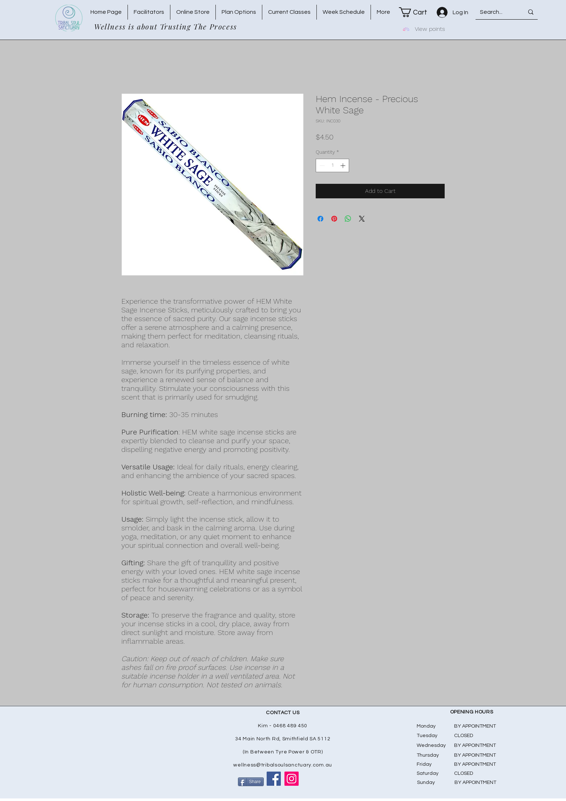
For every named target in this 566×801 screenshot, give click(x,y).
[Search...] (494, 12)
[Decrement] (321, 165)
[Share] (251, 781)
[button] (417, 12)
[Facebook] (274, 779)
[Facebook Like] (316, 782)
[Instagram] (291, 779)
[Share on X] (361, 218)
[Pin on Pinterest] (334, 218)
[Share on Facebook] (320, 218)
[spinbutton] (332, 165)
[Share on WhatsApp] (348, 218)
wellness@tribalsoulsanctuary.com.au (282, 765)
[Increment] (343, 165)
